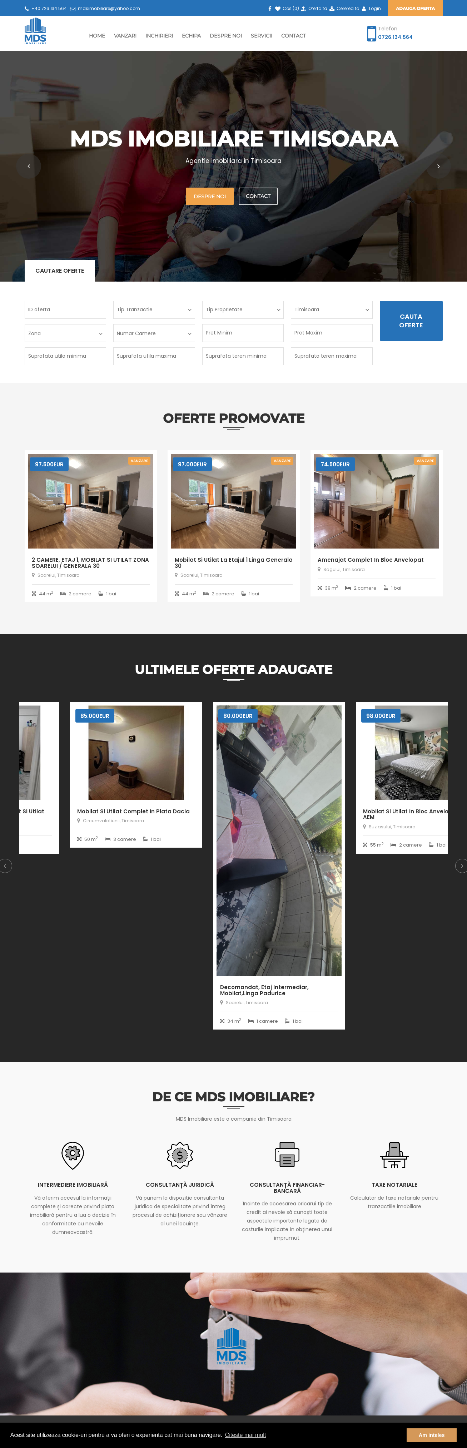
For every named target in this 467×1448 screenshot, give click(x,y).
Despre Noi (226, 36)
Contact (293, 36)
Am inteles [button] (432, 1435)
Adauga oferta (415, 8)
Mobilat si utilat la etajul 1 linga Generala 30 (234, 563)
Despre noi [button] (210, 196)
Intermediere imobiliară (73, 1185)
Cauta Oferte (411, 320)
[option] (90, 783)
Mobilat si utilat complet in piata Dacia (231, 811)
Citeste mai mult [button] (245, 1435)
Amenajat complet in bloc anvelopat (371, 560)
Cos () (286, 8)
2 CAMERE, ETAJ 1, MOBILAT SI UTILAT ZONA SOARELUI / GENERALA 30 (90, 563)
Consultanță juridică (180, 1185)
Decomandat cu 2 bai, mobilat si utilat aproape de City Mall (87, 814)
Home (97, 36)
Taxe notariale (394, 1185)
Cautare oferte (59, 271)
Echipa (191, 36)
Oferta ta (313, 8)
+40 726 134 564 (46, 8)
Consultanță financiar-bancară (287, 1188)
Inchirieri (159, 36)
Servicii (261, 36)
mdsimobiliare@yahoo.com (105, 8)
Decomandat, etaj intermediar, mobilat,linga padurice (362, 990)
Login (371, 8)
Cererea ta (343, 8)
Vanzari (125, 36)
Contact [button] (258, 196)
